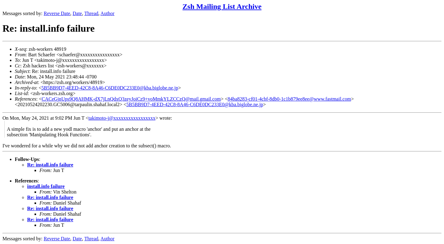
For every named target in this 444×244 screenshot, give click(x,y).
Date (77, 13)
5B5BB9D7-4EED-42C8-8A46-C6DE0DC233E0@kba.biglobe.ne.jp (109, 87)
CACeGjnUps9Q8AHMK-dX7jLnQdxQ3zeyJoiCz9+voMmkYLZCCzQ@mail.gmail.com (131, 99)
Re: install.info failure (50, 164)
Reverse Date (57, 13)
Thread (91, 13)
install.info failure (46, 186)
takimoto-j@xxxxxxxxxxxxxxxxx (121, 118)
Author (107, 13)
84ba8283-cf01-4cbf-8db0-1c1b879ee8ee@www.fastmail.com (289, 99)
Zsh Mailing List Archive (222, 6)
